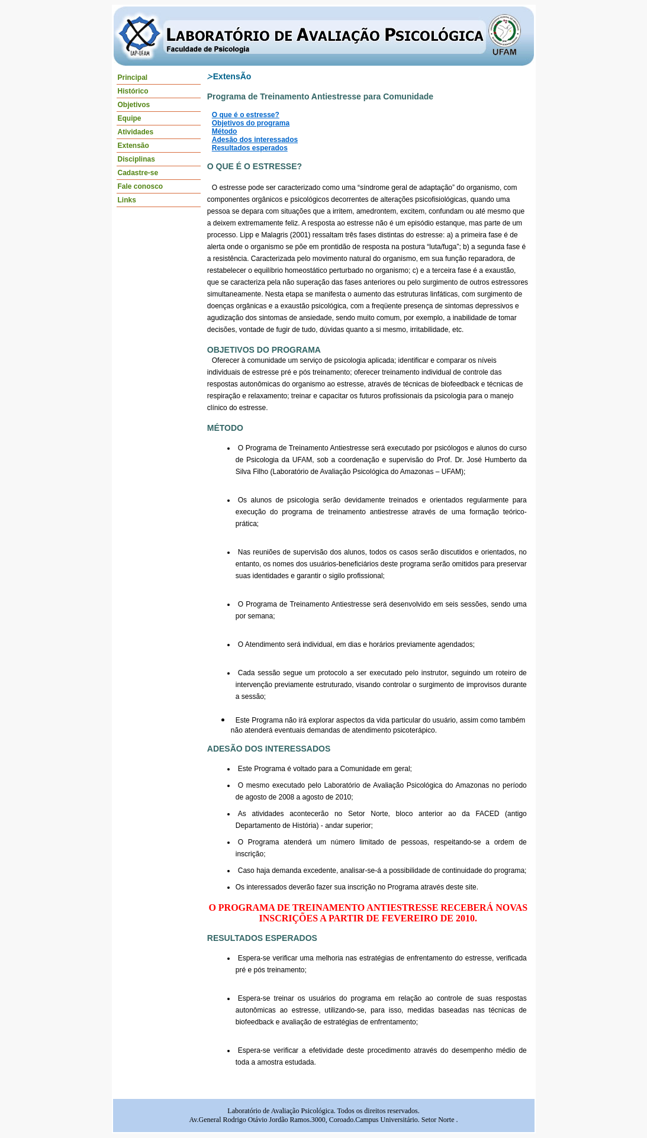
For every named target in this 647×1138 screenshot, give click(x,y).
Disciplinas (136, 159)
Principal (133, 77)
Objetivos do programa (250, 123)
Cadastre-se (138, 173)
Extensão (133, 145)
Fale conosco (140, 186)
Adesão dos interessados (255, 140)
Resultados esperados (250, 148)
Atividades (136, 132)
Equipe (129, 118)
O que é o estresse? (245, 115)
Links (127, 200)
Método (224, 131)
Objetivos (134, 105)
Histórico (133, 91)
